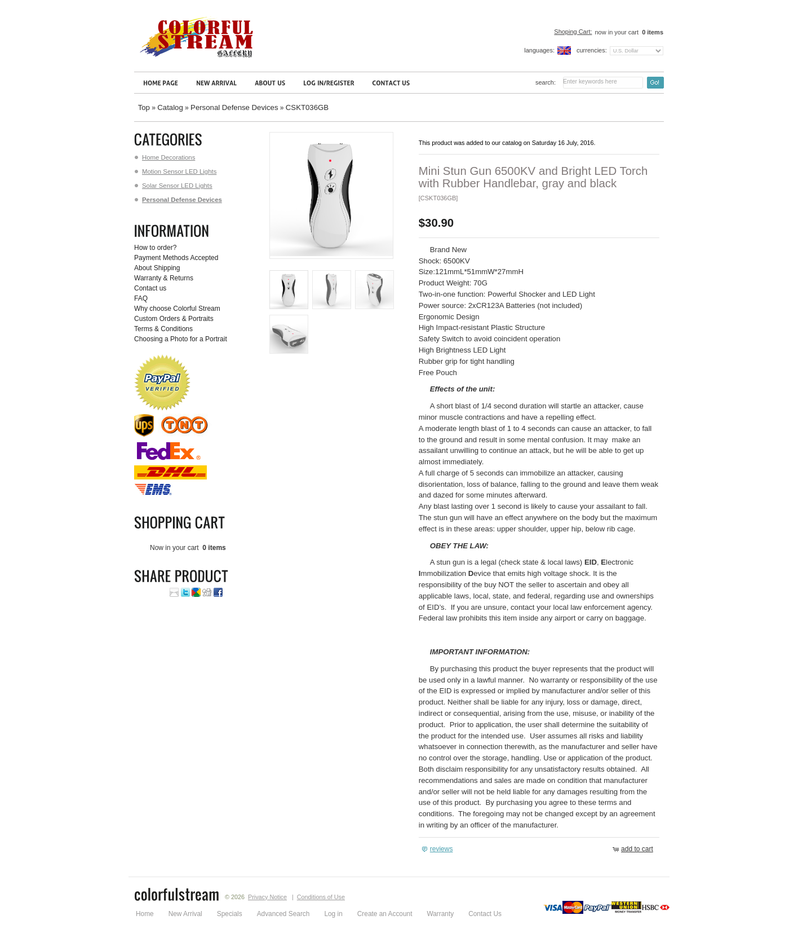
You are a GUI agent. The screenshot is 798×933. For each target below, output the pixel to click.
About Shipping (157, 268)
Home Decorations (165, 157)
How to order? (155, 248)
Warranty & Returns (163, 278)
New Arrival (185, 914)
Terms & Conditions (163, 329)
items (651, 32)
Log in (333, 914)
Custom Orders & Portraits (174, 319)
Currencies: (592, 50)
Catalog (170, 107)
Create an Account (385, 914)
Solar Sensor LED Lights (173, 185)
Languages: (539, 50)
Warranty (440, 914)
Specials (229, 914)
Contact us (150, 288)
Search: (545, 82)
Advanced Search (283, 914)
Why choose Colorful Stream (177, 309)
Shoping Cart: (573, 31)
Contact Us (485, 914)
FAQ (141, 298)
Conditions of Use (321, 897)
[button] (439, 849)
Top (144, 107)
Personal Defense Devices (234, 107)
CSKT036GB (307, 107)
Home (145, 914)
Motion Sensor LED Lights (175, 171)
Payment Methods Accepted (176, 258)
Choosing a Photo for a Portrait (180, 339)
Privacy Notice (267, 897)
